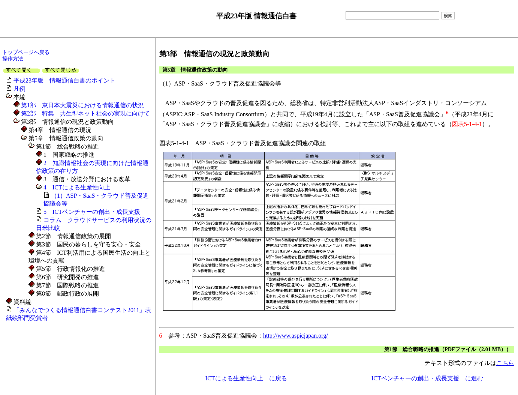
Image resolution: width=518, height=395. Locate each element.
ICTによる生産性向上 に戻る (246, 378)
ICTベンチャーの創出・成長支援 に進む (427, 378)
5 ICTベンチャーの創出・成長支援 (91, 212)
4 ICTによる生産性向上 (76, 187)
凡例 (19, 89)
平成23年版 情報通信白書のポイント (64, 80)
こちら (505, 363)
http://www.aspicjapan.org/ (295, 335)
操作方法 (12, 59)
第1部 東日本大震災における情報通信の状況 (81, 105)
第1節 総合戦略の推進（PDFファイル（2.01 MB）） (447, 349)
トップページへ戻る (25, 52)
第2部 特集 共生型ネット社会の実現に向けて (84, 113)
